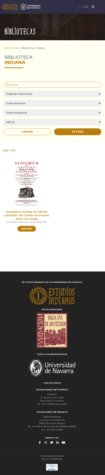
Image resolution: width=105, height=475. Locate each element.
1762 (44, 222)
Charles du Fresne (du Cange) (21, 222)
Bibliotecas (11, 48)
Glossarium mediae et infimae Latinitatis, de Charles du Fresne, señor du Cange (27, 215)
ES (80, 6)
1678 (39, 222)
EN (86, 6)
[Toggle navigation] (100, 6)
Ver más (26, 228)
